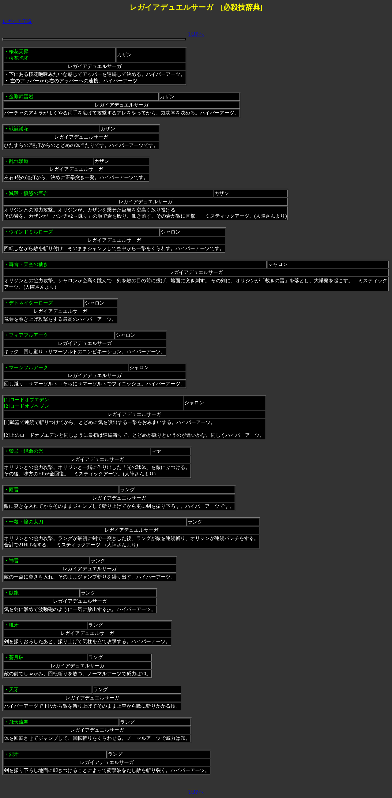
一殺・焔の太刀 (26, 521)
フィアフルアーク (28, 335)
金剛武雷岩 (21, 96)
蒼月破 (16, 657)
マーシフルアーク (28, 367)
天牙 (14, 689)
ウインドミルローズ (31, 231)
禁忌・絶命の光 (26, 451)
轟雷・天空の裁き (28, 264)
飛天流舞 (18, 722)
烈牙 (14, 754)
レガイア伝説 (17, 21)
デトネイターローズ (31, 302)
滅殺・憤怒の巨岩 (28, 193)
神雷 (14, 560)
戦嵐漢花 (18, 128)
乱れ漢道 (18, 161)
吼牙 (14, 625)
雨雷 (14, 489)
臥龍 (14, 592)
